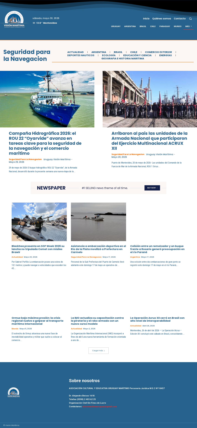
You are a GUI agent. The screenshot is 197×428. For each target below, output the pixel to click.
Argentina (98, 52)
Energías (165, 55)
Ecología (108, 55)
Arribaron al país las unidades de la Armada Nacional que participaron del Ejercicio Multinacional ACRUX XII (150, 140)
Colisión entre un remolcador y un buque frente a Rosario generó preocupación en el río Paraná (157, 249)
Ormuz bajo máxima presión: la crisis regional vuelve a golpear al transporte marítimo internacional (37, 321)
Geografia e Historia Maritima (122, 58)
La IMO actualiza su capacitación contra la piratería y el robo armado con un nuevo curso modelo (97, 321)
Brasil (117, 52)
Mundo (15, 329)
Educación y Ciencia (137, 55)
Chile (133, 52)
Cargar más (98, 350)
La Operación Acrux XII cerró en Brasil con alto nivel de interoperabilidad (157, 319)
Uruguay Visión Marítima (59, 159)
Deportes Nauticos (80, 55)
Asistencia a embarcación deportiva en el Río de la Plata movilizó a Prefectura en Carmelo (98, 249)
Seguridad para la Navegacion (26, 159)
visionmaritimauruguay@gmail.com (100, 406)
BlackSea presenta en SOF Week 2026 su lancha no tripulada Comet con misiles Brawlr (38, 249)
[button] (190, 18)
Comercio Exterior (158, 52)
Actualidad (75, 52)
